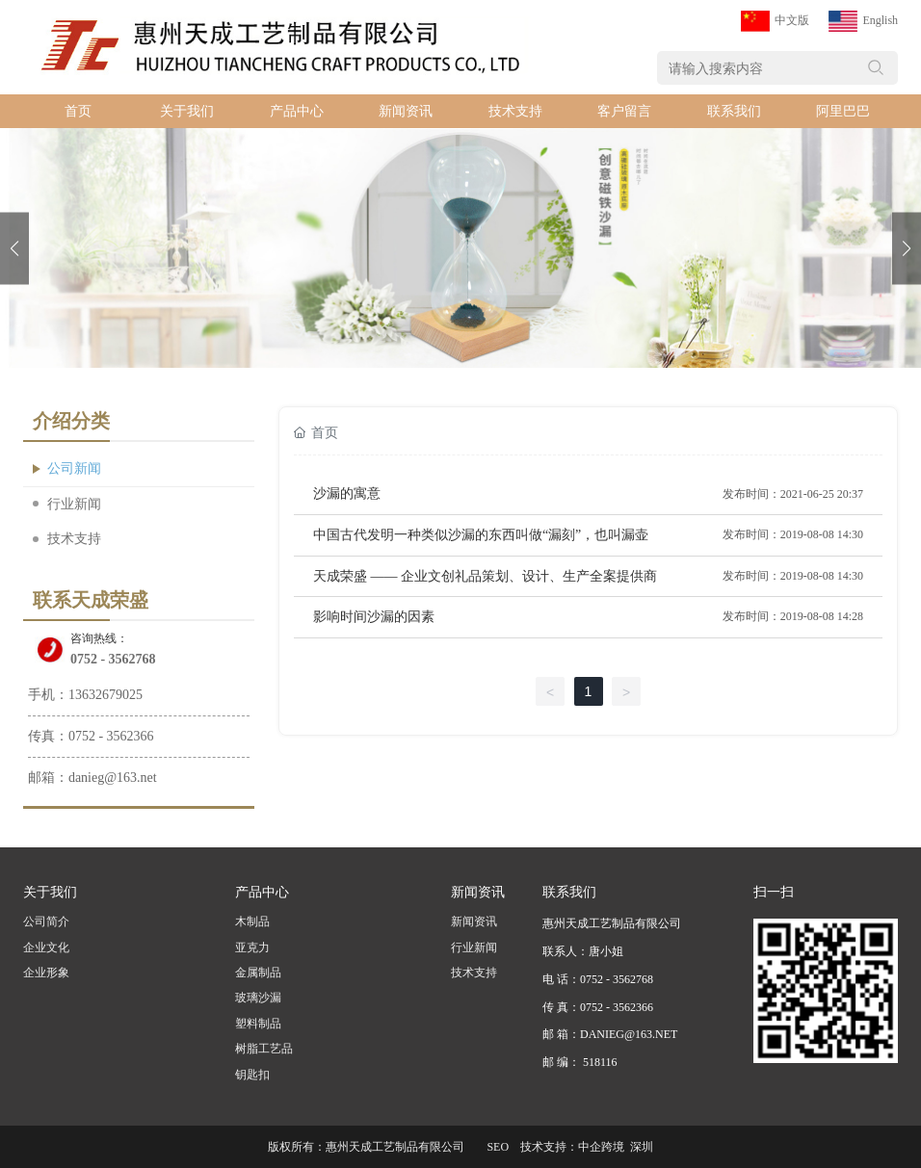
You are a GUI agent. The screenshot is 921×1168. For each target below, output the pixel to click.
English (880, 20)
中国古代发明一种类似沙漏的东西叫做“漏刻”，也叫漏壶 (480, 535)
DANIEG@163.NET (628, 1034)
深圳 (641, 1147)
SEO (498, 1147)
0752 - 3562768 (113, 659)
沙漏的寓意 (347, 493)
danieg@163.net (112, 777)
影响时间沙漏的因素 (373, 617)
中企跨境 (601, 1147)
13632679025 (105, 695)
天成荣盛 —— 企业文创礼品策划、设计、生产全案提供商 (485, 576)
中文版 (792, 20)
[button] (906, 248)
